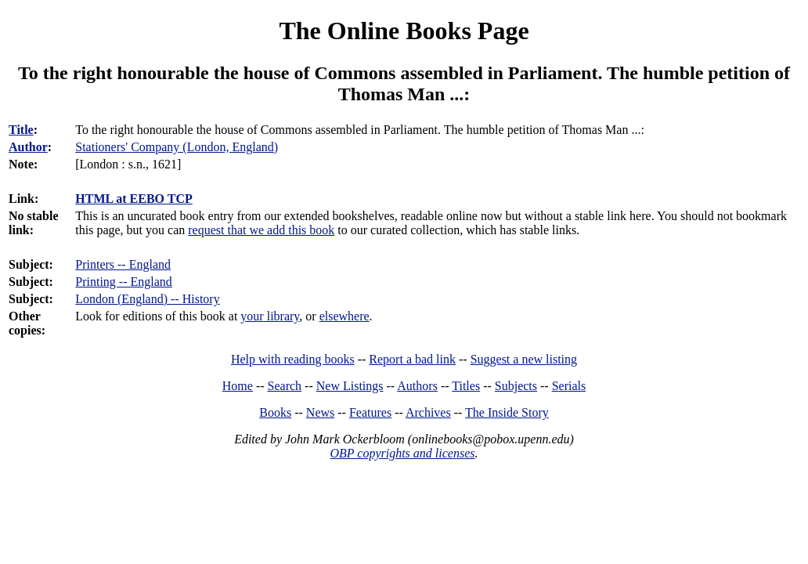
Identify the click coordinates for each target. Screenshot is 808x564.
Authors (417, 385)
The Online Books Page (403, 30)
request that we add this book (261, 230)
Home (237, 385)
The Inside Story (507, 412)
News (320, 412)
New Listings (350, 385)
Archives (428, 412)
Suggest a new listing (524, 359)
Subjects (516, 385)
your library (269, 316)
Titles (466, 385)
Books (275, 412)
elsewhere (344, 316)
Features (370, 412)
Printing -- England (123, 281)
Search (285, 385)
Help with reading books (293, 359)
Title (21, 129)
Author (28, 147)
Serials (569, 385)
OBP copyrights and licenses (402, 453)
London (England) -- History (147, 299)
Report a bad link (412, 359)
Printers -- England (123, 264)
